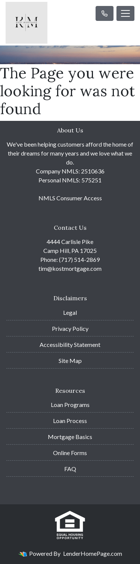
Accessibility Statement (70, 344)
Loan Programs (70, 404)
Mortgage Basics (70, 436)
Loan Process (70, 420)
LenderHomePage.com (92, 553)
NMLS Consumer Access (70, 197)
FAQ (70, 468)
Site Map (70, 360)
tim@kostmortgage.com (70, 268)
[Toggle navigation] (125, 13)
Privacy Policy (70, 328)
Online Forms (70, 452)
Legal (70, 312)
